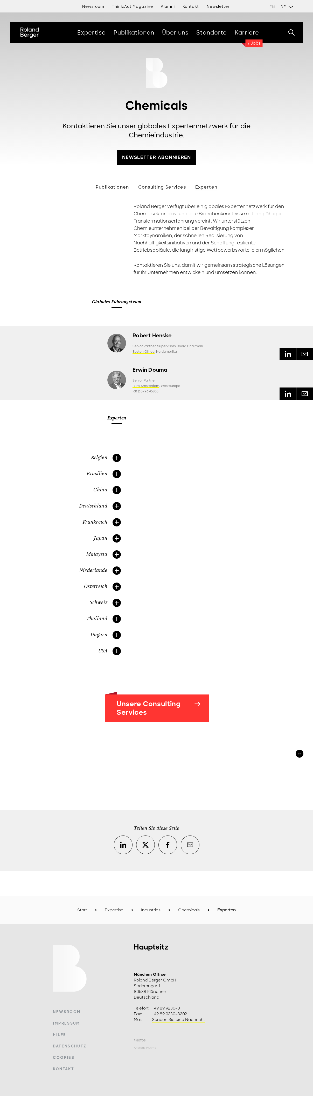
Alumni (168, 6)
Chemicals (189, 910)
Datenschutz (69, 1046)
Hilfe (59, 1034)
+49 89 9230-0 (166, 1008)
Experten (206, 187)
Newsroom (93, 6)
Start (82, 910)
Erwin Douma (150, 370)
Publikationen (112, 187)
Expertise (114, 910)
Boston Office (144, 352)
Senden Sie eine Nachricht (178, 1019)
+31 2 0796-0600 (145, 391)
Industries (151, 910)
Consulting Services (162, 187)
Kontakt (63, 1069)
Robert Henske (152, 335)
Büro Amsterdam (146, 386)
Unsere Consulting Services (158, 708)
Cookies (63, 1057)
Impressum (66, 1023)
